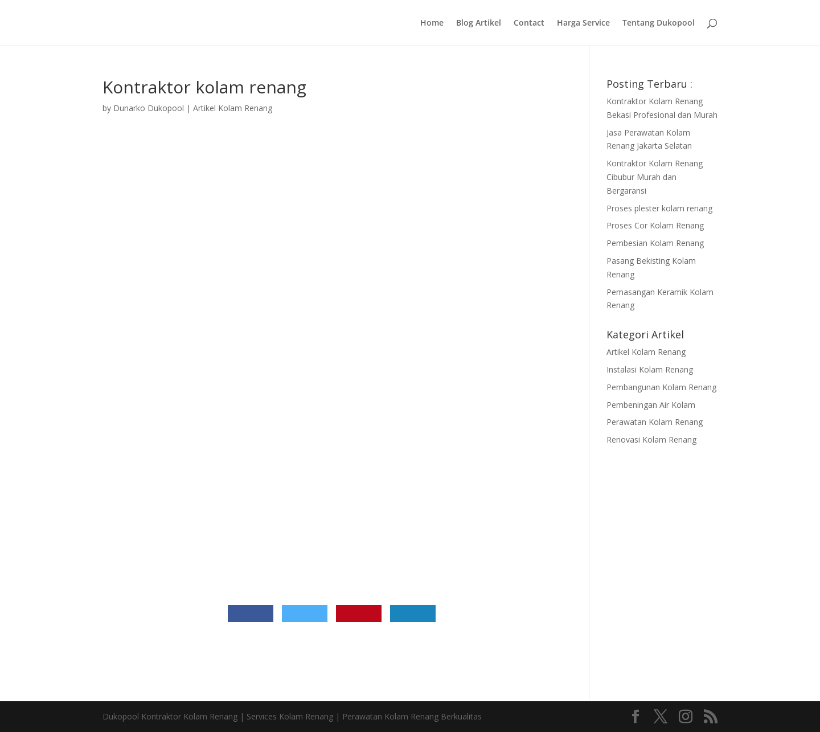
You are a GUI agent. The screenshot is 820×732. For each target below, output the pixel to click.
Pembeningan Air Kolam (650, 404)
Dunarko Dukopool (148, 108)
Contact (529, 23)
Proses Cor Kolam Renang (655, 225)
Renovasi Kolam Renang (651, 439)
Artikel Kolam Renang (232, 108)
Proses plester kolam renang (659, 208)
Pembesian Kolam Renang (655, 243)
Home (432, 23)
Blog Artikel (478, 23)
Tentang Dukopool (658, 23)
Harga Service (583, 23)
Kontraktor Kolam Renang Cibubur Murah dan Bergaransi (654, 177)
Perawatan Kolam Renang (654, 421)
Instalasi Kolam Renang (649, 369)
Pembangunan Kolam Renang (661, 387)
